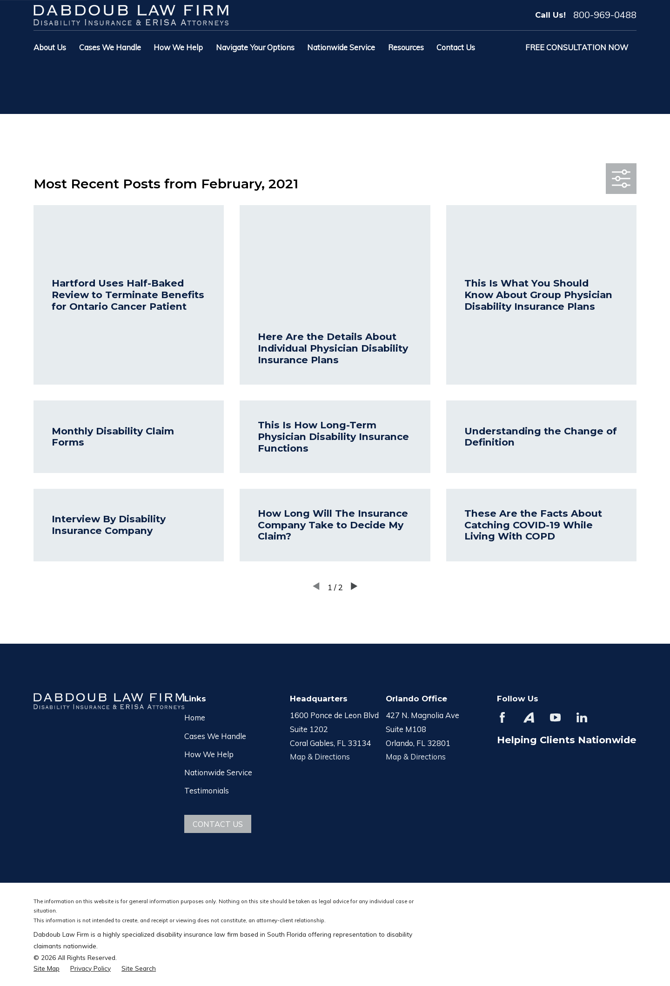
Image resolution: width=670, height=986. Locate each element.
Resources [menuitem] (406, 47)
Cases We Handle (215, 736)
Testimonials (206, 790)
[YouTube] (555, 717)
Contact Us (218, 824)
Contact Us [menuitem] (455, 47)
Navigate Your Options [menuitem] (255, 47)
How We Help (209, 754)
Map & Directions (320, 756)
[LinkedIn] (581, 717)
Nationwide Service (218, 772)
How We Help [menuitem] (178, 47)
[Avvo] (528, 717)
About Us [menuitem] (50, 47)
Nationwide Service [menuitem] (341, 47)
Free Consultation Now (576, 47)
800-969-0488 (604, 15)
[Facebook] (502, 717)
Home (194, 717)
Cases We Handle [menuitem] (110, 47)
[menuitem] (47, 968)
